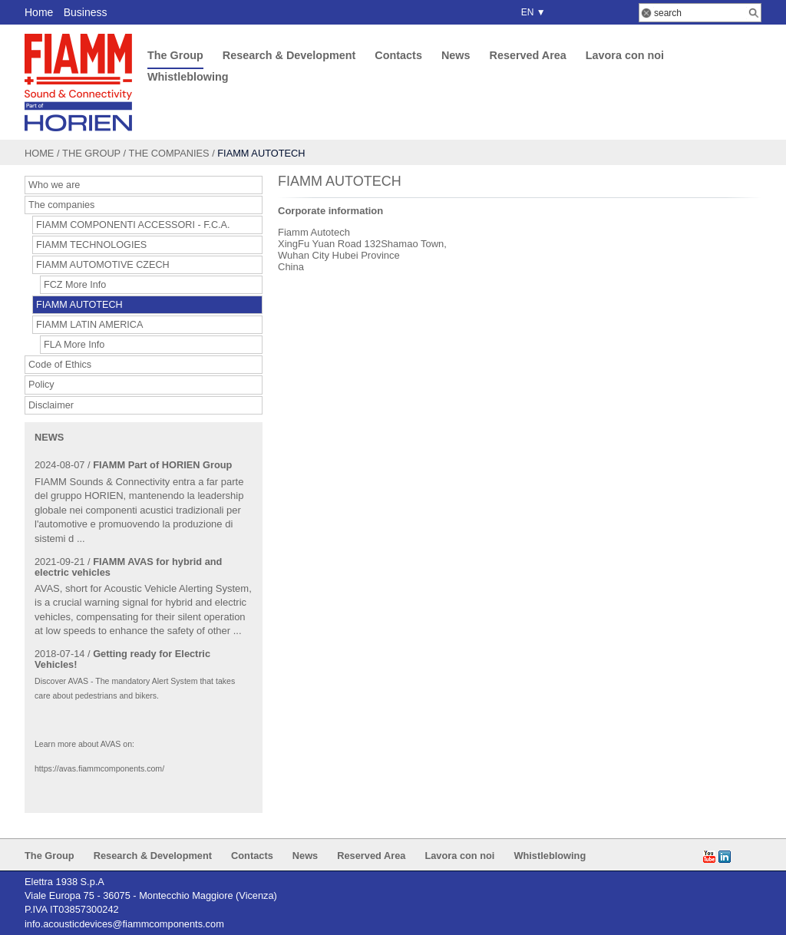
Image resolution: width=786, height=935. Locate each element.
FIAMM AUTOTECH (79, 304)
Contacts (398, 55)
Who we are (54, 185)
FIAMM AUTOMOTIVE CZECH (103, 264)
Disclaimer (51, 405)
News (456, 55)
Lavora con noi (625, 55)
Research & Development (289, 55)
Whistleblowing (188, 77)
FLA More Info (74, 344)
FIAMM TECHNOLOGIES (91, 245)
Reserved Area (527, 55)
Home (39, 12)
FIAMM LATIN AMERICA (89, 324)
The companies (169, 153)
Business (85, 12)
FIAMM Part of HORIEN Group (162, 465)
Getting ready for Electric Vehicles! (122, 659)
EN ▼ (531, 12)
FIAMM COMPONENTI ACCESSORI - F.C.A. (133, 225)
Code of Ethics (59, 364)
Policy (41, 384)
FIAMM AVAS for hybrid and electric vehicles (128, 567)
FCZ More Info (75, 284)
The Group (175, 55)
